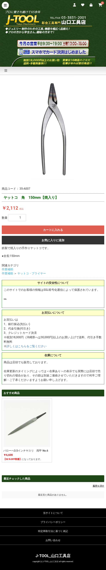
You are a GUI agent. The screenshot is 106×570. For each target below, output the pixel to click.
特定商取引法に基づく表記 (53, 531)
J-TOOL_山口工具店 (53, 556)
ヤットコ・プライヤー (31, 273)
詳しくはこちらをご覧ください (26, 346)
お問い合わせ (53, 540)
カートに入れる (53, 230)
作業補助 (7, 269)
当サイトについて (53, 512)
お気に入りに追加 (53, 240)
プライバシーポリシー (53, 522)
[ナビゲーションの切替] (5, 70)
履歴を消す (98, 486)
